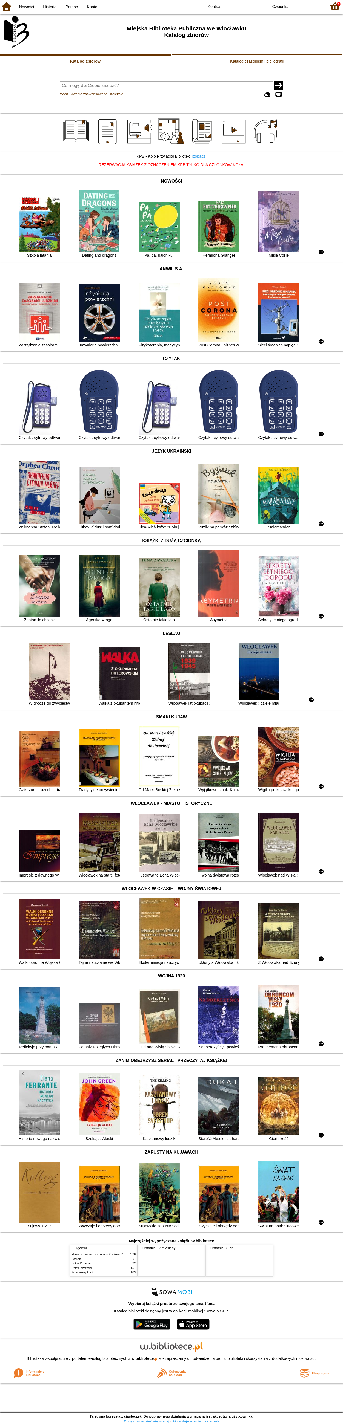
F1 (303, 6)
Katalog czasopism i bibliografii (257, 61)
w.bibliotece (145, 1358)
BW (240, 6)
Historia (49, 7)
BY (263, 6)
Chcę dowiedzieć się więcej (146, 1421)
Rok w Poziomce (82, 1263)
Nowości (26, 7)
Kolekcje (116, 94)
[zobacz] (199, 156)
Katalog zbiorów (85, 61)
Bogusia (76, 1258)
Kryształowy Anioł (82, 1272)
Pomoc (71, 7)
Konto (92, 7)
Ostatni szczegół (82, 1267)
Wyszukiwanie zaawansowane (83, 94)
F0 (294, 6)
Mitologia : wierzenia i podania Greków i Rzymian (102, 1254)
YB (252, 6)
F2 (316, 6)
